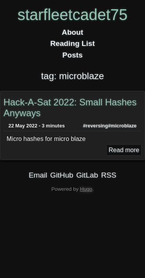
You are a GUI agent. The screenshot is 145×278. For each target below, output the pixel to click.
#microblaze (122, 126)
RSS (108, 175)
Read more (124, 150)
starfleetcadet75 (72, 14)
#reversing (95, 126)
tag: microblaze (72, 76)
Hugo (86, 189)
